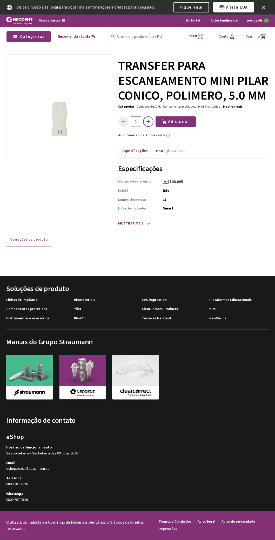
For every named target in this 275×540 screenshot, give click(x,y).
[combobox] (150, 37)
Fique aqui (191, 7)
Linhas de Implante (22, 300)
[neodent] (82, 377)
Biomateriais (84, 300)
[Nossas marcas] (52, 20)
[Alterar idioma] (258, 20)
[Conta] (227, 36)
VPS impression (154, 300)
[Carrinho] (256, 36)
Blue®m (80, 318)
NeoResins (217, 318)
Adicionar (175, 121)
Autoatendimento (224, 20)
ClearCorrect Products (160, 309)
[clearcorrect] (135, 377)
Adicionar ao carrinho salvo (144, 135)
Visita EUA (233, 7)
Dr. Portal (193, 20)
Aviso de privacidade (238, 521)
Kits (212, 309)
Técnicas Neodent (156, 318)
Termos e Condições (175, 521)
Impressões (168, 529)
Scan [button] (196, 36)
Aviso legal (206, 521)
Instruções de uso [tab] (171, 150)
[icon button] (263, 7)
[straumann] (29, 377)
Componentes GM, (149, 106)
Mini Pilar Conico (209, 106)
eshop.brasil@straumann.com (29, 468)
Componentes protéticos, (179, 106)
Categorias (29, 36)
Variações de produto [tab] (29, 239)
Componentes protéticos (26, 309)
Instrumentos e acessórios (27, 318)
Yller (77, 309)
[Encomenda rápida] (77, 36)
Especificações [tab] (135, 150)
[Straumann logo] (19, 21)
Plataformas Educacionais (230, 300)
